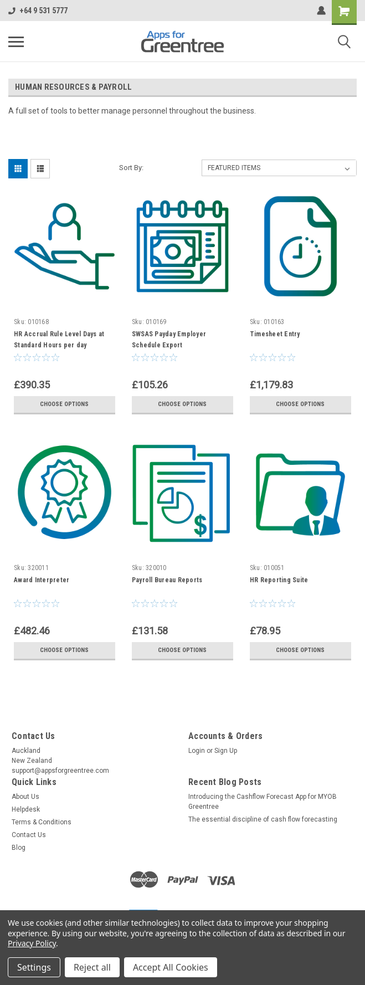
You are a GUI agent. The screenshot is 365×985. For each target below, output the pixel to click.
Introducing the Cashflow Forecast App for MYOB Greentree (262, 801)
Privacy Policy (32, 943)
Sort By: (131, 167)
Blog (18, 847)
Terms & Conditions (41, 822)
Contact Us (29, 835)
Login (196, 751)
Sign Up (225, 751)
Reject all (92, 967)
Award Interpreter (41, 580)
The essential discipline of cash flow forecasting (262, 819)
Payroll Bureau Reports (167, 580)
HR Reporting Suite (279, 580)
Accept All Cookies (170, 967)
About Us (25, 797)
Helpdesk (26, 809)
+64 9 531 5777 (38, 10)
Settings (34, 967)
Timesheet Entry (275, 334)
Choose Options (64, 404)
